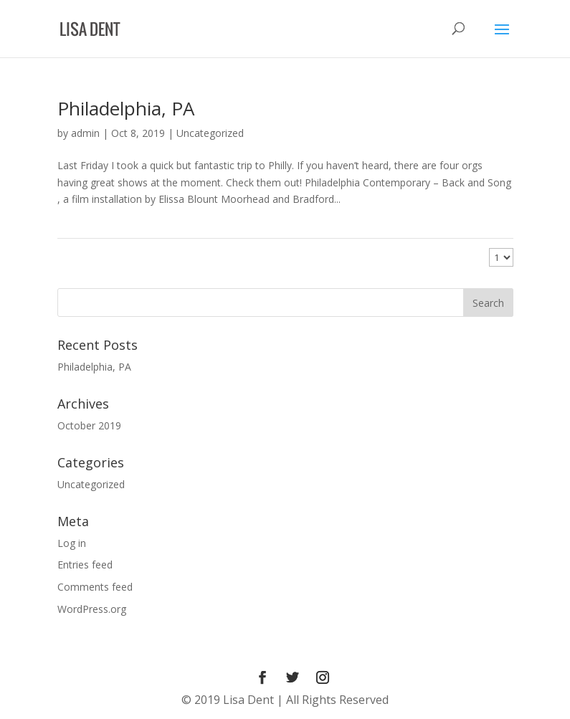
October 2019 (89, 425)
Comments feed (95, 587)
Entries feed (85, 564)
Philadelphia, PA (125, 108)
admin (85, 133)
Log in (71, 543)
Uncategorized (210, 133)
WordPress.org (91, 609)
